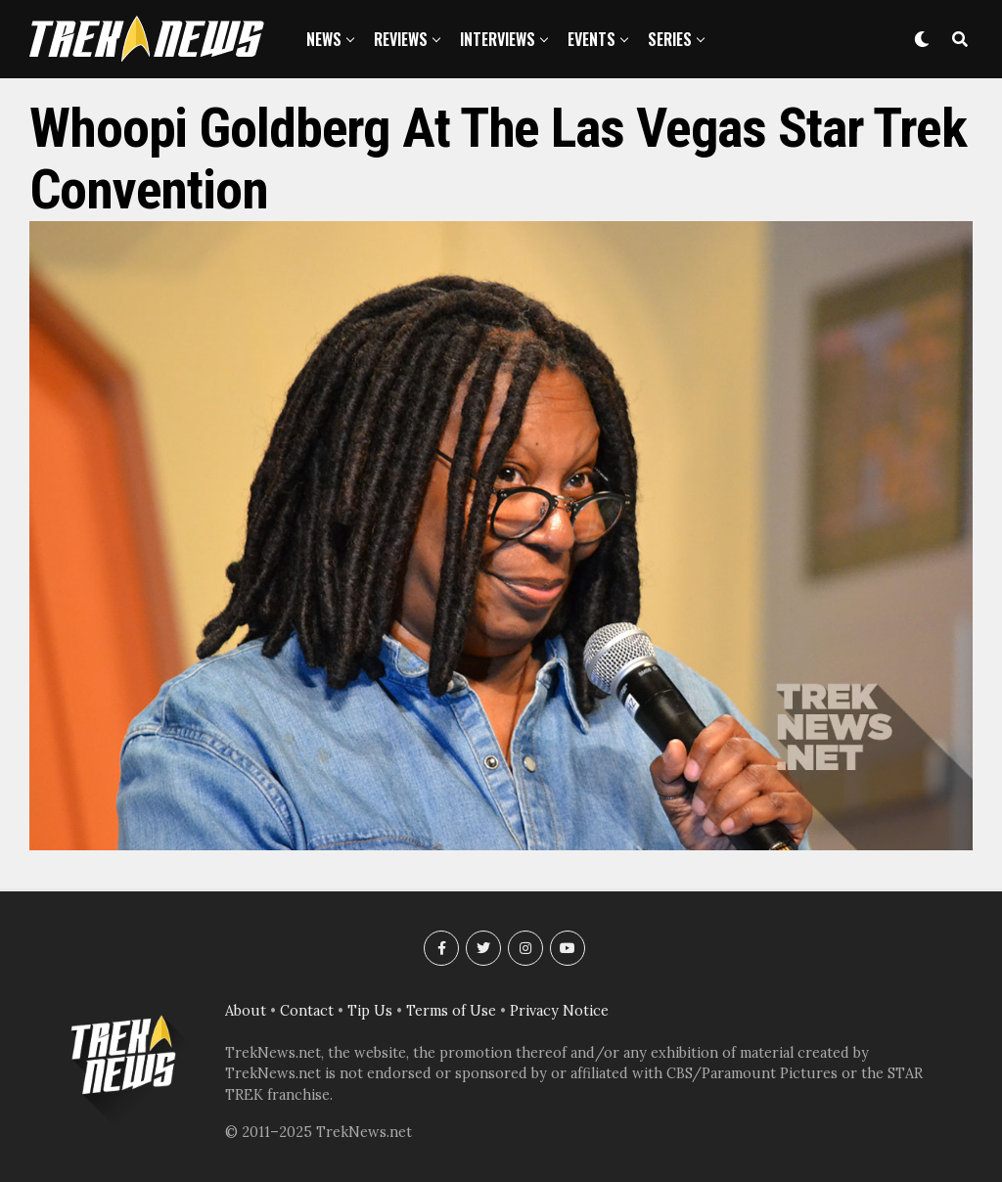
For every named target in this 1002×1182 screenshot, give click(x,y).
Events (591, 39)
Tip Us (369, 1011)
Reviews (401, 39)
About (245, 1011)
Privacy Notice (559, 1011)
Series (670, 39)
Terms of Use (451, 1011)
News (324, 39)
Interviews (497, 39)
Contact (307, 1011)
